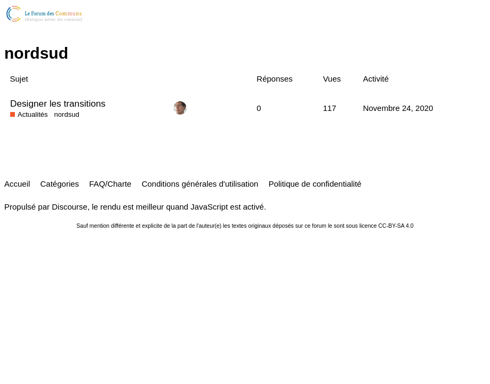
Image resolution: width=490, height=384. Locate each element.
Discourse (69, 206)
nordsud (66, 114)
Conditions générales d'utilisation (200, 183)
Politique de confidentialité (315, 183)
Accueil (17, 183)
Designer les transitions (58, 103)
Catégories (60, 183)
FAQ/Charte (110, 183)
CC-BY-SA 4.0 (396, 225)
